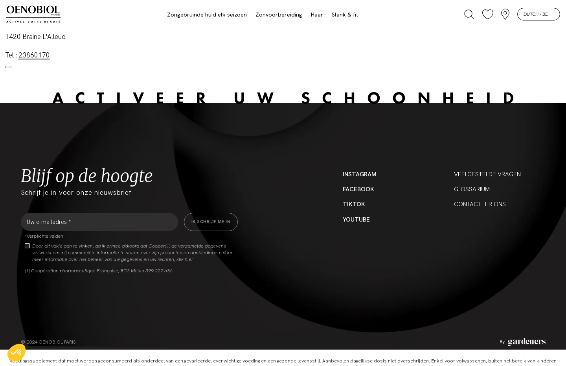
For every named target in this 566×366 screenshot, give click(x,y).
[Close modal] (8, 67)
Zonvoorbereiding (278, 14)
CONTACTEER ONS (480, 204)
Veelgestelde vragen (487, 174)
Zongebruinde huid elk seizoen (207, 14)
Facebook (358, 189)
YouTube (356, 220)
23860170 (34, 55)
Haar (317, 14)
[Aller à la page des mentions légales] (523, 342)
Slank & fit (345, 14)
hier (189, 259)
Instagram (360, 174)
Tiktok (354, 204)
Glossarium (472, 189)
